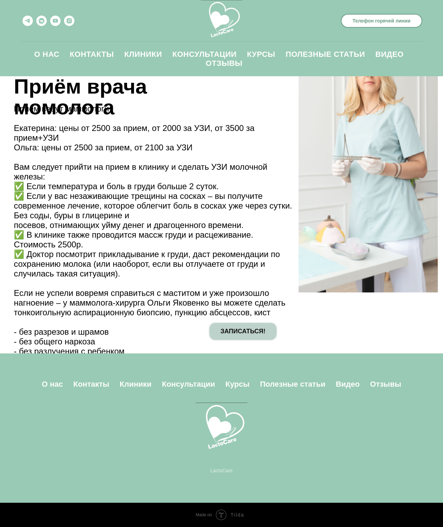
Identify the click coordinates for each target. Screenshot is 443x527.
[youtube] (55, 21)
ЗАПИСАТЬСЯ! (242, 331)
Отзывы (224, 63)
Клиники (143, 54)
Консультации (204, 54)
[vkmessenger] (41, 21)
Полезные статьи (325, 54)
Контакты (92, 54)
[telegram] (27, 21)
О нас (47, 54)
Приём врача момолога (80, 97)
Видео (390, 54)
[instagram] (69, 21)
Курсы (261, 54)
